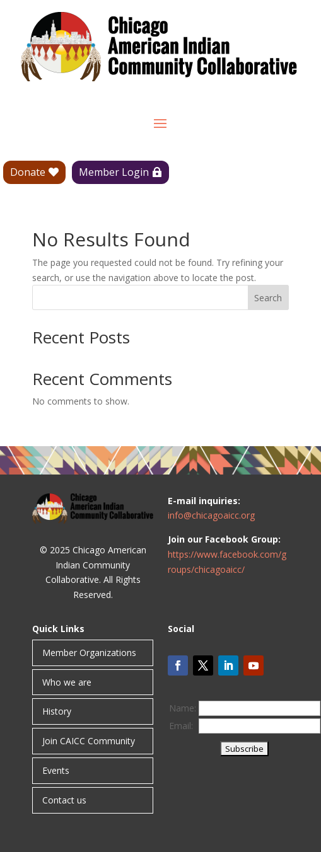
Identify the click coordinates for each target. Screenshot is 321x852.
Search (268, 298)
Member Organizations (89, 653)
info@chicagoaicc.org (211, 515)
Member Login (114, 172)
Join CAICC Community (88, 741)
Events (55, 770)
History (56, 711)
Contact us (64, 800)
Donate (27, 172)
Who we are (66, 682)
